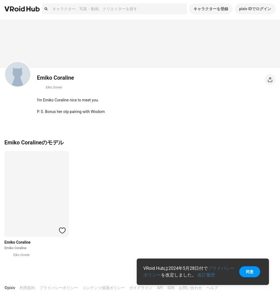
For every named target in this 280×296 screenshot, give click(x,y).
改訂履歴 (206, 275)
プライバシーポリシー (58, 288)
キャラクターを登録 (210, 9)
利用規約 (27, 288)
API (160, 288)
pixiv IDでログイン (255, 9)
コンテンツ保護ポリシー (103, 288)
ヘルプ (212, 288)
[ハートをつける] (62, 230)
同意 (250, 272)
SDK (170, 288)
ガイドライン (140, 288)
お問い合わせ (190, 288)
